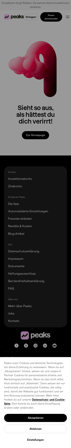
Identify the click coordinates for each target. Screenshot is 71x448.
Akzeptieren (35, 417)
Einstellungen (35, 439)
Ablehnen (36, 428)
